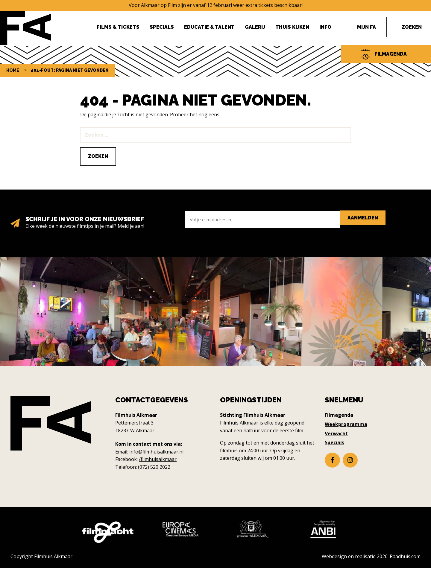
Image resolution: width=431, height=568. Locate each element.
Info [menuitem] (325, 27)
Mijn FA (366, 27)
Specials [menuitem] (162, 27)
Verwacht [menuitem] (336, 433)
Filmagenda (390, 54)
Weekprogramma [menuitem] (346, 424)
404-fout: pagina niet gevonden (70, 70)
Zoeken (412, 27)
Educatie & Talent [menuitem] (209, 27)
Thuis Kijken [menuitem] (292, 27)
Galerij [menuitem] (255, 27)
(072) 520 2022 (154, 467)
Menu (398, 24)
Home (12, 70)
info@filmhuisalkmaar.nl (156, 451)
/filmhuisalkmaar (158, 459)
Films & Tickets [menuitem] (118, 27)
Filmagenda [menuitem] (339, 415)
